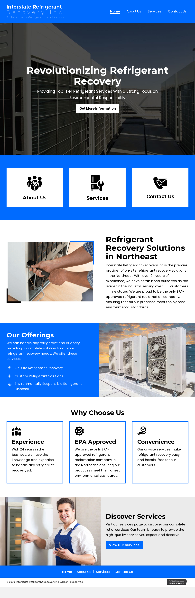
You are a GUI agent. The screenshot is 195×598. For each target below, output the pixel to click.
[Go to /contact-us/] (160, 189)
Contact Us (123, 571)
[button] (97, 108)
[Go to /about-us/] (35, 189)
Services (103, 571)
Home (67, 571)
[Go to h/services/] (97, 189)
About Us (84, 571)
